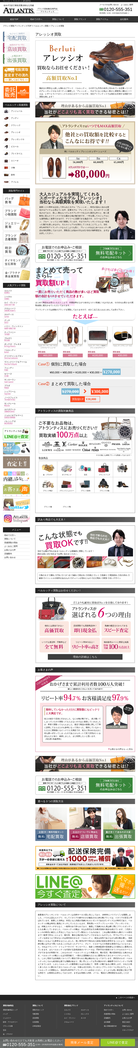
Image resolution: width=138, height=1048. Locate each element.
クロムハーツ (16, 309)
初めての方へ (36, 19)
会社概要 (107, 1005)
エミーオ (15, 161)
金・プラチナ (48, 475)
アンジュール (16, 111)
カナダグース (16, 410)
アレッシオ (15, 132)
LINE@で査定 (118, 1042)
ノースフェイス (16, 399)
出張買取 (35, 1005)
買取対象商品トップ (10, 993)
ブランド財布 (66, 490)
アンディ (15, 118)
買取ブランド (80, 19)
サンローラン (16, 381)
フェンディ (16, 369)
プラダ (16, 387)
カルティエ (16, 315)
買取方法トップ (38, 993)
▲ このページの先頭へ (125, 981)
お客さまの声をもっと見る (120, 732)
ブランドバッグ (103, 475)
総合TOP (14, 19)
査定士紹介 (126, 1005)
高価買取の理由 (11, 543)
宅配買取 (35, 997)
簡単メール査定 (82, 1042)
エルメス (16, 292)
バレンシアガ (16, 422)
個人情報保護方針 (110, 1009)
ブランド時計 (122, 475)
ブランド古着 (8, 1009)
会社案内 (124, 19)
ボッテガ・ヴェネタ (16, 345)
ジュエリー (7, 1001)
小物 (13, 168)
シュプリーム (16, 392)
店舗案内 (8, 554)
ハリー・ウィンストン (16, 327)
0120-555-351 (118, 9)
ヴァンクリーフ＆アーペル (16, 363)
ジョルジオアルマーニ (16, 416)
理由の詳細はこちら (85, 640)
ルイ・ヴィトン (16, 303)
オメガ (83, 1001)
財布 (13, 175)
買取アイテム (102, 19)
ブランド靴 (122, 490)
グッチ (16, 321)
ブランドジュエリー (48, 490)
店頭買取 (35, 1001)
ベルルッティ (16, 351)
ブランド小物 (85, 490)
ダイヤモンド (66, 475)
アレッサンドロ (17, 139)
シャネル (16, 298)
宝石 (85, 475)
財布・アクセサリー (10, 1005)
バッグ (5, 997)
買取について (58, 19)
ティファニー (16, 333)
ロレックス (85, 997)
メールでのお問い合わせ (109, 5)
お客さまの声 (10, 550)
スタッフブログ (128, 1013)
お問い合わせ (10, 557)
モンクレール (16, 404)
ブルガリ (16, 339)
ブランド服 (104, 490)
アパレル (15, 182)
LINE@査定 (36, 1009)
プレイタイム (16, 153)
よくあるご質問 (127, 5)
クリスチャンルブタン (16, 357)
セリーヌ (16, 375)
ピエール (15, 146)
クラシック (15, 125)
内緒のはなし (127, 1009)
